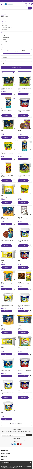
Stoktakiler (4, 57)
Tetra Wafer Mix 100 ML (22, 153)
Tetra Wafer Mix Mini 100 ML (6, 110)
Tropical (19, 130)
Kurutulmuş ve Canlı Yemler (7, 27)
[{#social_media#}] (12, 444)
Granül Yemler (5, 25)
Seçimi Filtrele (16, 67)
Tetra (2, 87)
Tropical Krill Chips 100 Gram (6, 262)
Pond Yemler (4, 29)
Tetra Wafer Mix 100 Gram (6, 370)
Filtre (8, 72)
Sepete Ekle (6, 93)
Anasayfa (3, 11)
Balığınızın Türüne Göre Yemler (8, 18)
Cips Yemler (4, 21)
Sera (2, 282)
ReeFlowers (20, 217)
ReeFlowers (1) (5, 37)
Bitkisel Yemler (5, 20)
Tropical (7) (4, 43)
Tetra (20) (4, 41)
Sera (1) (3, 39)
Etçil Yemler (4, 23)
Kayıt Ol (29, 435)
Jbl (1, 152)
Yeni (2, 63)
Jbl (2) (3, 35)
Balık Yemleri (9, 11)
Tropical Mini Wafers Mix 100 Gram (24, 283)
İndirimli (3, 60)
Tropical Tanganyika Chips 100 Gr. (7, 240)
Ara (30, 7)
